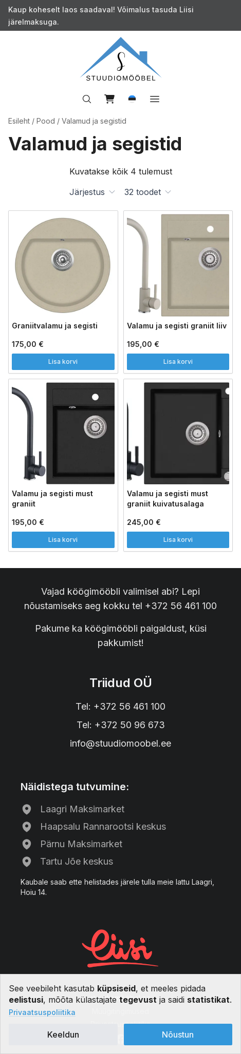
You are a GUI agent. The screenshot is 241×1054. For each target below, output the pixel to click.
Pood (45, 120)
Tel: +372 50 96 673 (121, 724)
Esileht (19, 120)
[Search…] (87, 99)
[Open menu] (154, 99)
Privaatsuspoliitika (42, 1012)
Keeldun (63, 1034)
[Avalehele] (121, 59)
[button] (132, 99)
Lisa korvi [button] (63, 361)
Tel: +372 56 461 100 (120, 706)
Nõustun (178, 1034)
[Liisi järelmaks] (121, 947)
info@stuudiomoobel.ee (120, 743)
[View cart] (109, 99)
